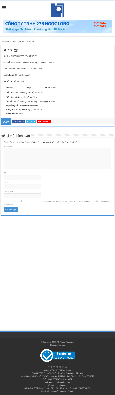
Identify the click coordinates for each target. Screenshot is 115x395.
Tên (6, 173)
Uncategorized (18, 41)
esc (63, 345)
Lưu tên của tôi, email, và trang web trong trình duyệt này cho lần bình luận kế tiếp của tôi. (56, 202)
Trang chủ (5, 41)
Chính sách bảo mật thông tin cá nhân (57, 391)
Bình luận (8, 146)
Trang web (8, 192)
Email (7, 182)
